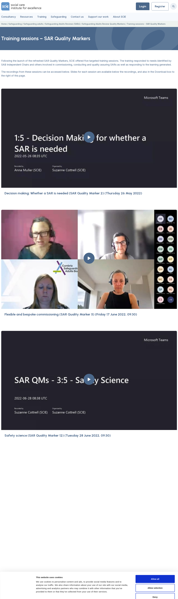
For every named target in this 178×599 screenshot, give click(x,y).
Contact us (77, 16)
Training (41, 16)
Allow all (155, 563)
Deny (155, 581)
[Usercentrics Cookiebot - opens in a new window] (18, 594)
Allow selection (155, 572)
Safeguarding (58, 16)
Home (4, 24)
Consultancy (8, 16)
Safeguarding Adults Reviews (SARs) (62, 24)
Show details (144, 593)
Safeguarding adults (33, 24)
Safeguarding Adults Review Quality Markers (103, 24)
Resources (26, 16)
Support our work (98, 16)
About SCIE (119, 16)
